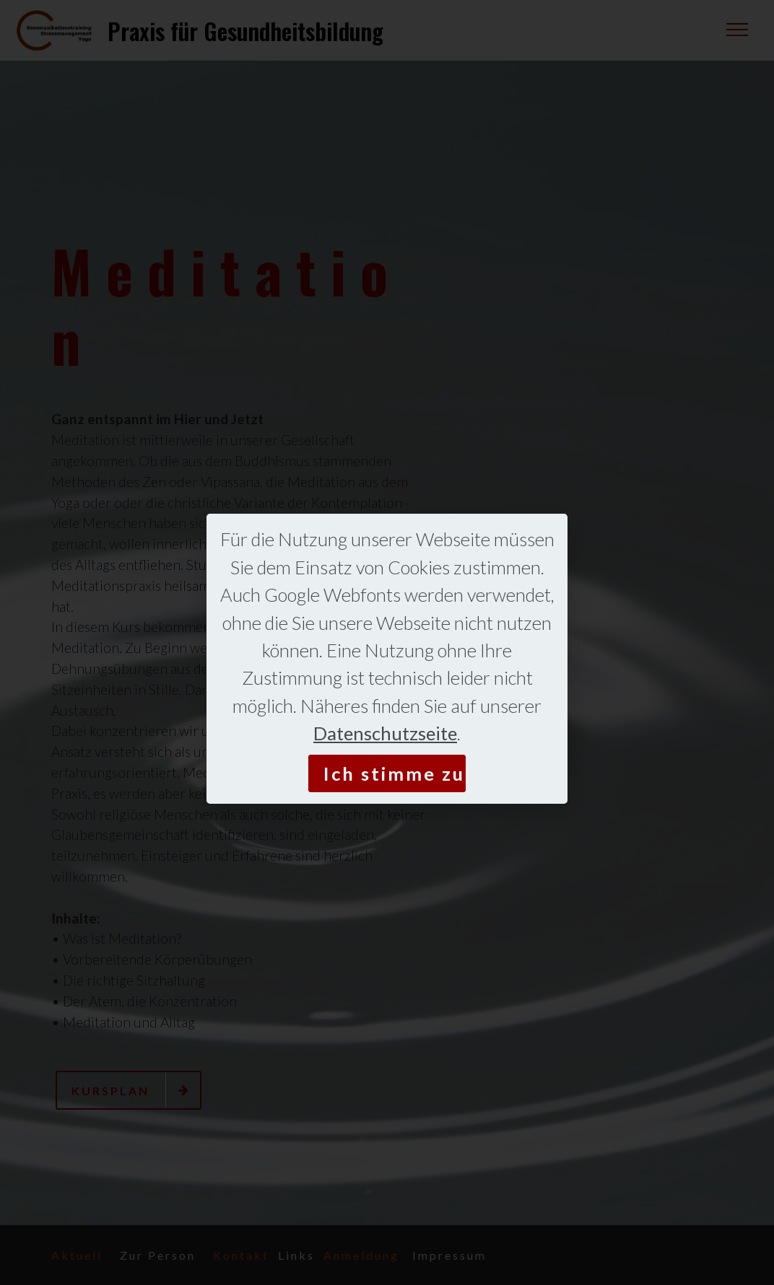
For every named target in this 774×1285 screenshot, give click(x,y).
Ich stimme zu (394, 773)
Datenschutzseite (385, 733)
